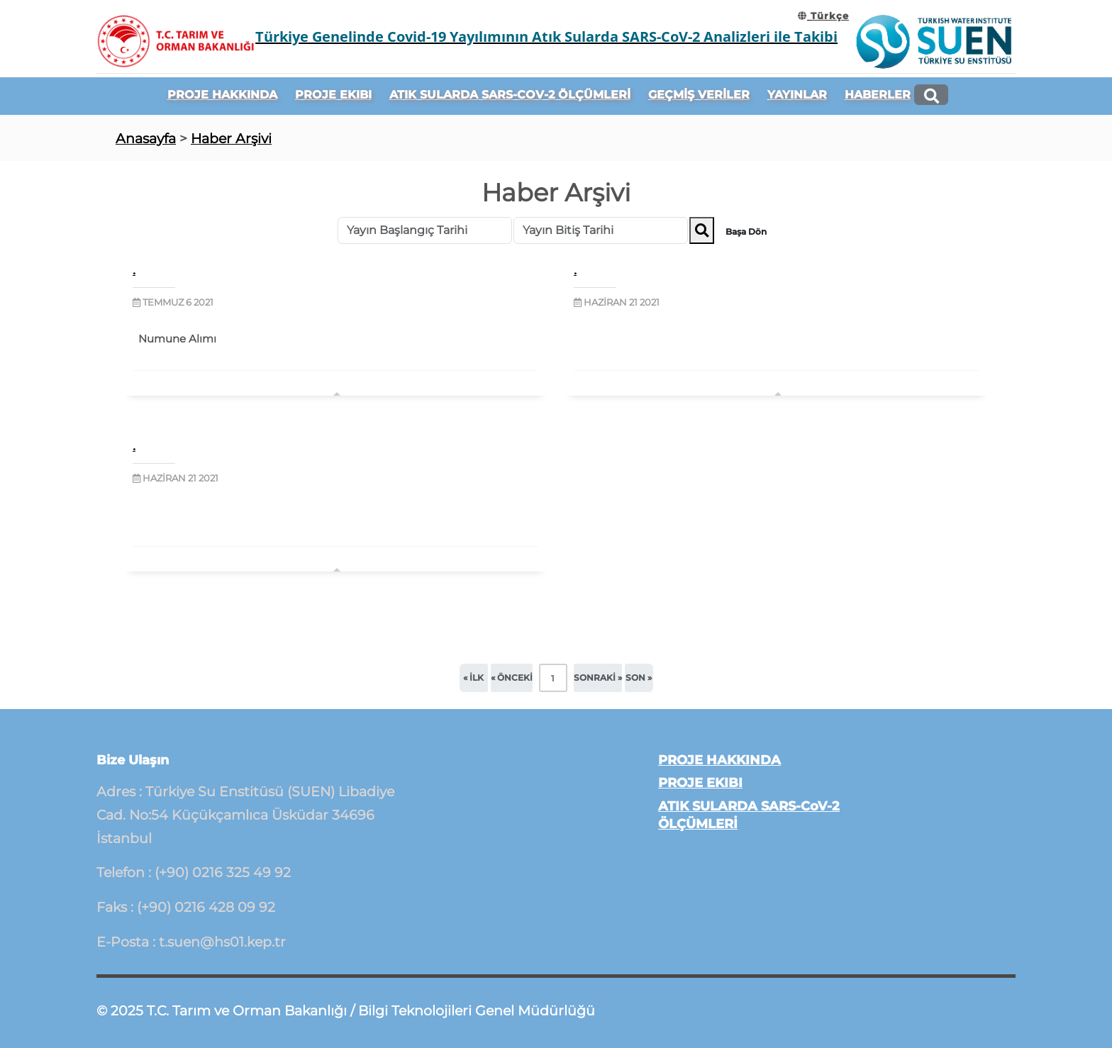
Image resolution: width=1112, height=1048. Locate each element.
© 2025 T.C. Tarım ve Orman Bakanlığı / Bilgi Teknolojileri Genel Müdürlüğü (345, 1010)
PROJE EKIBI (333, 94)
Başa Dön (746, 231)
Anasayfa (146, 138)
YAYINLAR (797, 94)
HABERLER (878, 94)
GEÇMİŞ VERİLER (699, 94)
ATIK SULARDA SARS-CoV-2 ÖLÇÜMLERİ (509, 94)
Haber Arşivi (231, 138)
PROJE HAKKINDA (222, 94)
